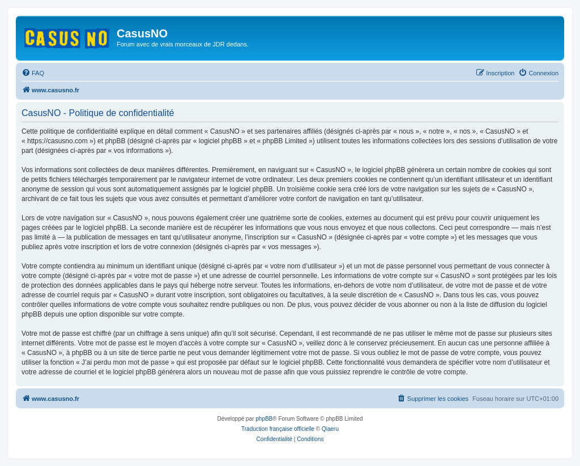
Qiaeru (330, 429)
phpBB (263, 419)
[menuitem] (33, 73)
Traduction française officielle (277, 429)
